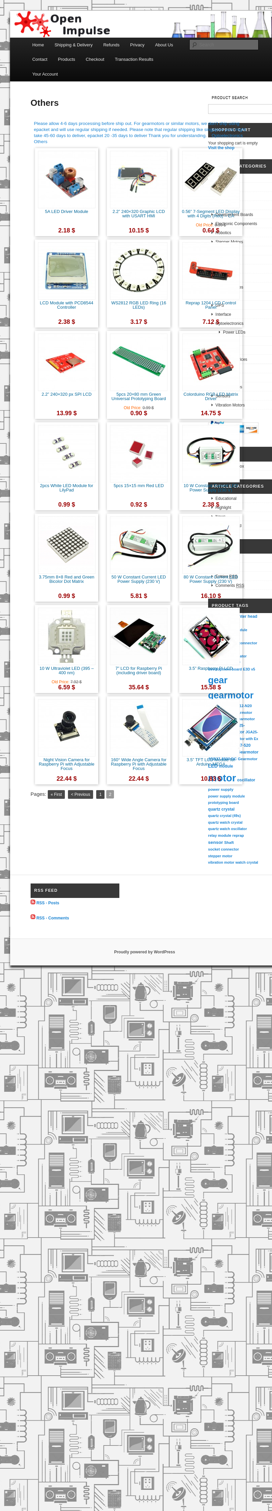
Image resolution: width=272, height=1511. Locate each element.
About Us (164, 44)
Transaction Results (134, 59)
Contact (39, 59)
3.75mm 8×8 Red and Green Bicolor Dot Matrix (66, 579)
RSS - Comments (52, 917)
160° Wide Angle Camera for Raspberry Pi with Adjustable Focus (138, 764)
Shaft (229, 842)
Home (38, 44)
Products (66, 59)
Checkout (95, 59)
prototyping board (223, 803)
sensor (215, 842)
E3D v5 (249, 669)
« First (56, 794)
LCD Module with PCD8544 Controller (66, 305)
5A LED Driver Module (66, 211)
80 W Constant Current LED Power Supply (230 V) (211, 579)
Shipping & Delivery (73, 44)
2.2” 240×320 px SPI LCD (67, 394)
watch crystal (246, 862)
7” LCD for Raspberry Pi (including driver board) (138, 670)
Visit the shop (221, 147)
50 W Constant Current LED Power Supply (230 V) (139, 579)
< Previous (80, 794)
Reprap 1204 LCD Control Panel (211, 305)
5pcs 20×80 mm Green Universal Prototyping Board (139, 396)
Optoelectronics (227, 135)
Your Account (45, 74)
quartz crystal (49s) (224, 816)
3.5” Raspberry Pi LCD (211, 668)
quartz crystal (221, 809)
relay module (219, 835)
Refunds (111, 44)
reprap (238, 835)
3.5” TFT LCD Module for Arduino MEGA (211, 762)
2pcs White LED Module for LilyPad (66, 487)
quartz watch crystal (225, 822)
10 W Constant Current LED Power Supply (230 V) (211, 487)
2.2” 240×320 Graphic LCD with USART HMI (139, 213)
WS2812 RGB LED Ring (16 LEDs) (138, 305)
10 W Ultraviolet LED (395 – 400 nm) (66, 670)
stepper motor (220, 856)
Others (40, 141)
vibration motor (221, 862)
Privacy (137, 44)
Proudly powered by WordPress (144, 952)
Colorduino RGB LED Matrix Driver (211, 396)
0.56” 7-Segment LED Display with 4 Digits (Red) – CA (211, 213)
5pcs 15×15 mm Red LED (139, 485)
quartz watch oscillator (227, 829)
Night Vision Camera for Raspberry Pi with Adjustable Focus (66, 764)
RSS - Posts (47, 903)
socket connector (223, 849)
